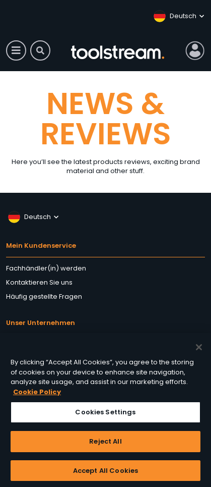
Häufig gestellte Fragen (44, 296)
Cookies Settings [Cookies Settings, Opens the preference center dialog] (105, 414)
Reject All (105, 443)
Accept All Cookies (105, 472)
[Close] (199, 349)
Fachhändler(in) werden (46, 268)
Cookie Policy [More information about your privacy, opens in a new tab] (37, 394)
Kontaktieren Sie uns (39, 282)
